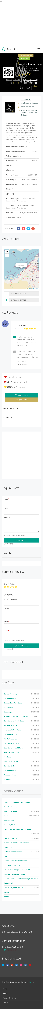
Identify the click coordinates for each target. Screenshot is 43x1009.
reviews (20, 387)
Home (5, 989)
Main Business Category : (21, 147)
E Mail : (21, 213)
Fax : (9, 165)
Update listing (23, 395)
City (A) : (10, 194)
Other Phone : (21, 175)
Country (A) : (21, 184)
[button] (26, 264)
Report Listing (22, 400)
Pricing (5, 994)
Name (6, 499)
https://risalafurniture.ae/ (30, 107)
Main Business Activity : (21, 151)
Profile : (21, 132)
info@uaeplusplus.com (9, 950)
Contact (5, 1003)
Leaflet (29, 288)
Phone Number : (21, 161)
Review (7, 608)
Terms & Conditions (9, 998)
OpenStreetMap (35, 288)
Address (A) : (21, 207)
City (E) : (10, 189)
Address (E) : (21, 200)
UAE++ (31, 982)
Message (7, 517)
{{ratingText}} (8, 595)
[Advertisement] (21, 24)
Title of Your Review (11, 599)
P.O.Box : (10, 170)
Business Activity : (21, 157)
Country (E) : (21, 180)
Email (6, 508)
